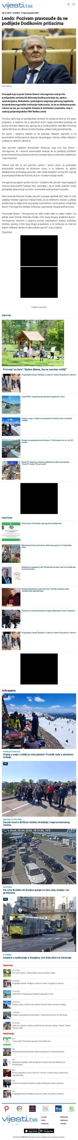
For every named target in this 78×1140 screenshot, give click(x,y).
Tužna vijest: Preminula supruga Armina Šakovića (42, 523)
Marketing (64, 1117)
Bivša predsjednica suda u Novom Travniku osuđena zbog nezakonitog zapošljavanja (45, 590)
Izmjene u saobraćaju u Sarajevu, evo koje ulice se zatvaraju (37, 957)
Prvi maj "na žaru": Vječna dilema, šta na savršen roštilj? (34, 369)
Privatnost (44, 1124)
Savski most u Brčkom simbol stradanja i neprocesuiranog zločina (36, 823)
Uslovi (43, 1120)
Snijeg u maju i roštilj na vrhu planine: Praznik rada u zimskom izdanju (47, 419)
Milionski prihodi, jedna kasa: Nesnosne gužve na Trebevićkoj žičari (47, 546)
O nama (43, 1117)
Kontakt (63, 1124)
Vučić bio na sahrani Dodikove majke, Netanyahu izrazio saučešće (48, 611)
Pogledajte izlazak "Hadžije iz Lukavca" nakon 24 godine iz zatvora (49, 375)
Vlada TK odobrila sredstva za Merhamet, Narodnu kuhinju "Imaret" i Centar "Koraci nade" (45, 463)
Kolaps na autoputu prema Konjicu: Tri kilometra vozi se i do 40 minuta (47, 441)
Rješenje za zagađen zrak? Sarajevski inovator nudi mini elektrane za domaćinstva (49, 568)
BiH (5, 696)
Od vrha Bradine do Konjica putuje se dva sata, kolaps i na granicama (36, 891)
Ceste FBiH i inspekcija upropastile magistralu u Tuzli (43, 397)
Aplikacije (64, 1120)
